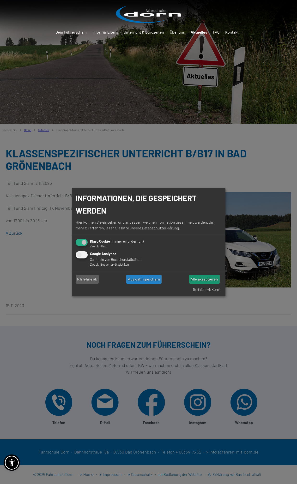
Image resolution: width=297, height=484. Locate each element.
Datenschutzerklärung (160, 228)
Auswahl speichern (144, 279)
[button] (12, 463)
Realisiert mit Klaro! (206, 290)
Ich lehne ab (87, 279)
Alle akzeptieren (204, 279)
